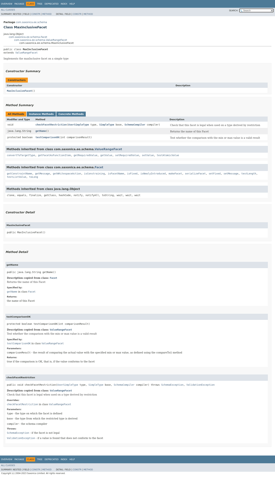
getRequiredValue (85, 155)
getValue (106, 155)
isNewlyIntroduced (153, 173)
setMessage (231, 173)
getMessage (42, 173)
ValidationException (200, 384)
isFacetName (116, 173)
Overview (6, 4)
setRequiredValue (127, 155)
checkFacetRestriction (51, 124)
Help (72, 4)
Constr (35, 14)
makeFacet (175, 173)
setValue (148, 155)
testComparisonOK (47, 137)
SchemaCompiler (134, 124)
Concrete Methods (71, 114)
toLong (33, 176)
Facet (99, 167)
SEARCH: (233, 10)
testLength (248, 173)
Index (64, 4)
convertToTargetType (21, 155)
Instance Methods (41, 114)
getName (41, 131)
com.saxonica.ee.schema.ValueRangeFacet (40, 40)
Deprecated (52, 4)
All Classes (8, 10)
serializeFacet (195, 173)
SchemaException (172, 384)
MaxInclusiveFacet (19, 90)
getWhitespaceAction (67, 173)
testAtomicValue (168, 155)
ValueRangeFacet (26, 52)
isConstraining (94, 173)
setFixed (214, 173)
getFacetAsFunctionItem (54, 155)
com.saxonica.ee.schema (31, 22)
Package (19, 4)
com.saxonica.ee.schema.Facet (28, 37)
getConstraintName (19, 173)
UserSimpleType (78, 124)
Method (47, 14)
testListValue (16, 176)
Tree (39, 4)
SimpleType (106, 124)
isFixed (132, 173)
